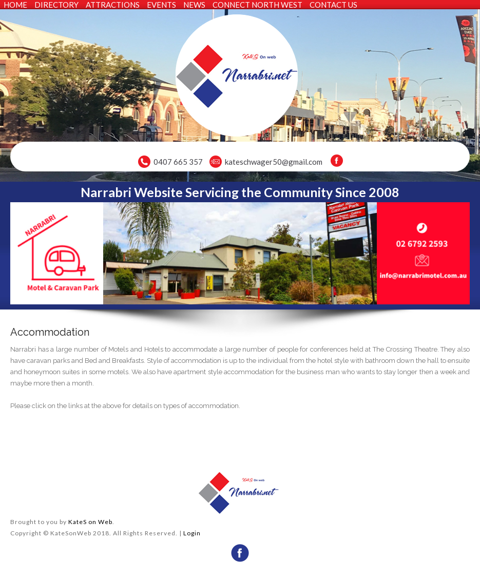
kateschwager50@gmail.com (273, 161)
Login (192, 533)
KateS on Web (90, 522)
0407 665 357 (178, 161)
